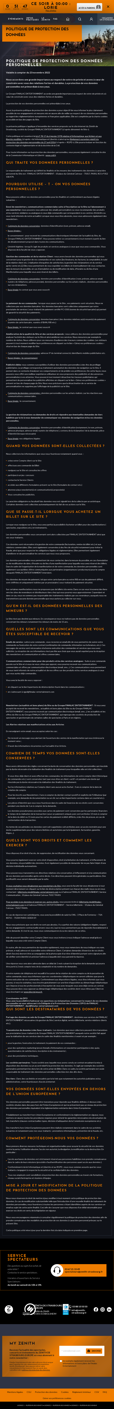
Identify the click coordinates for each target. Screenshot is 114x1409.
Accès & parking (89, 8)
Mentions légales (15, 1392)
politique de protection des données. (36, 1370)
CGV (97, 1392)
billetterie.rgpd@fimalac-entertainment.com (38, 892)
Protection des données (46, 1392)
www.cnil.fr (51, 155)
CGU (29, 1392)
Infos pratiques (32, 19)
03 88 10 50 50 (79, 1306)
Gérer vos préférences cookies (57, 1398)
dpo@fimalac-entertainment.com (42, 1006)
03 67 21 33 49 (72, 1269)
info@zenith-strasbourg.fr (79, 1311)
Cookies (65, 1392)
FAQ (55, 19)
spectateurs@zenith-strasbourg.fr (84, 1271)
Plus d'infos (51, 10)
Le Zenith (46, 19)
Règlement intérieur (81, 1392)
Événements (15, 19)
